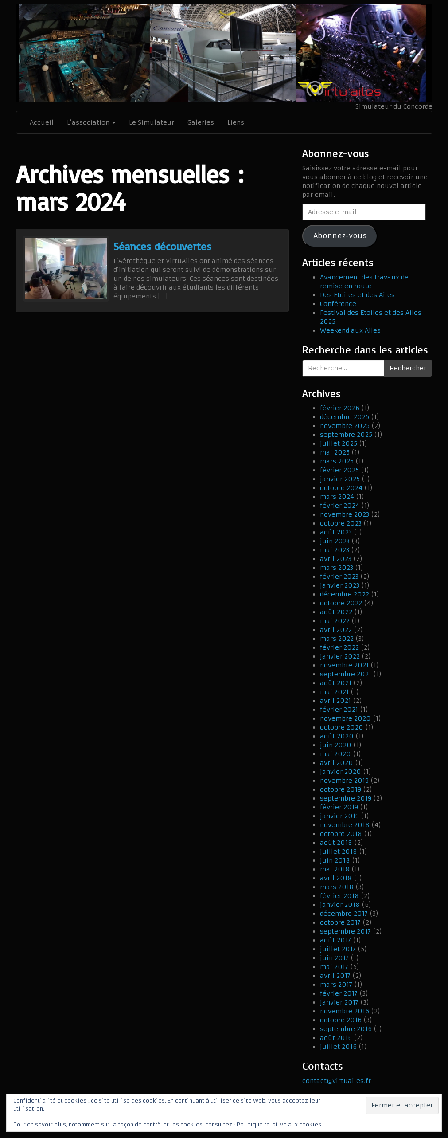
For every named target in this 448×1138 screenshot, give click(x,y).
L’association (91, 122)
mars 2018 (337, 887)
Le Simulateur (151, 122)
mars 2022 (337, 639)
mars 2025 (337, 461)
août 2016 (336, 1038)
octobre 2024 (341, 488)
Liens (235, 122)
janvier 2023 (339, 585)
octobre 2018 (341, 834)
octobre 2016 (341, 1020)
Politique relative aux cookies (279, 1124)
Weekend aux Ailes (350, 330)
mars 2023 (336, 568)
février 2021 (339, 710)
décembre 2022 (344, 594)
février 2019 (339, 807)
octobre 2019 (340, 789)
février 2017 (339, 993)
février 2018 (339, 896)
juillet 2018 (338, 851)
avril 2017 (335, 976)
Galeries (200, 122)
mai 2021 (334, 692)
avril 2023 (335, 559)
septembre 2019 (345, 798)
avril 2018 (336, 878)
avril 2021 (335, 701)
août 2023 (336, 532)
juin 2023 (335, 541)
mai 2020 (335, 754)
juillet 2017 (338, 949)
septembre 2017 (345, 931)
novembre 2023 (344, 514)
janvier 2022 (340, 656)
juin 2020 (335, 745)
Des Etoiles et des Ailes (357, 295)
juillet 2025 (338, 443)
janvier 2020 (340, 772)
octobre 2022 (341, 603)
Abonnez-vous (339, 236)
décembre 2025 (344, 417)
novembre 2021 (344, 665)
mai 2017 (334, 967)
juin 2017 (334, 958)
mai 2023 (334, 550)
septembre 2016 (346, 1029)
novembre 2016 (344, 1011)
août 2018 (336, 843)
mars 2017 (336, 985)
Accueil (42, 122)
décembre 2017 (344, 914)
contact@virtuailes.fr (336, 1081)
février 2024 (339, 506)
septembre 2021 (345, 674)
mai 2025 (335, 452)
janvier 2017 (339, 1002)
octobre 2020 (341, 727)
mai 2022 (335, 621)
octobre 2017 (340, 922)
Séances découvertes (162, 246)
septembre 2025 (346, 435)
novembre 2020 (345, 718)
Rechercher (408, 368)
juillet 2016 (338, 1047)
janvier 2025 (340, 479)
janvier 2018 (340, 905)
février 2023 (339, 577)
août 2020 (337, 736)
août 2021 (335, 683)
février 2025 (339, 470)
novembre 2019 (344, 781)
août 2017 (335, 940)
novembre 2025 (345, 426)
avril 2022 (336, 630)
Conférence (338, 304)
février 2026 (339, 408)
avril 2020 (336, 763)
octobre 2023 (341, 523)
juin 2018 (335, 860)
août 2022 (336, 612)
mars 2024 (337, 497)
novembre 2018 (345, 825)
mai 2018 (335, 869)
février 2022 (339, 647)
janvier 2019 (339, 816)
